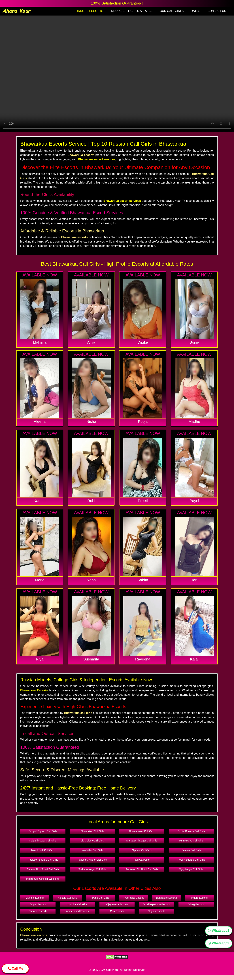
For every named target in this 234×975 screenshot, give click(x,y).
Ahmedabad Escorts (77, 911)
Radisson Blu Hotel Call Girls (141, 869)
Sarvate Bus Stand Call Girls (43, 869)
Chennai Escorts (38, 911)
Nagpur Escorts (156, 911)
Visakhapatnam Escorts (156, 904)
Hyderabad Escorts (133, 897)
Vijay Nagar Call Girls (191, 869)
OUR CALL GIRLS (172, 10)
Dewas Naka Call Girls (141, 831)
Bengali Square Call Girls (43, 831)
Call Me (15, 968)
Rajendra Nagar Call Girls (92, 859)
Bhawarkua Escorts (34, 690)
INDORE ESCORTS (90, 10)
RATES (195, 10)
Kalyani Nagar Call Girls (42, 840)
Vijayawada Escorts (117, 904)
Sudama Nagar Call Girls (92, 869)
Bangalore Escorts (166, 897)
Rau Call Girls (142, 859)
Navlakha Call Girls (92, 850)
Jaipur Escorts (38, 904)
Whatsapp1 (218, 930)
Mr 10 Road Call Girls (191, 840)
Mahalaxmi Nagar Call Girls (141, 840)
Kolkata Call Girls (67, 897)
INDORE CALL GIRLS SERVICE (131, 10)
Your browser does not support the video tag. (117, 74)
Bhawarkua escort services (96, 159)
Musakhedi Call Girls (42, 850)
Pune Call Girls (100, 897)
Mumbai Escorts (34, 897)
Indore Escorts (199, 897)
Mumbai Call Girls (77, 904)
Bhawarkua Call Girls (92, 831)
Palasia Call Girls (191, 850)
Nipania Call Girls (142, 850)
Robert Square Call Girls (191, 859)
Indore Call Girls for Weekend (42, 878)
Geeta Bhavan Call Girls (191, 831)
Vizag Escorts (196, 904)
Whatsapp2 (218, 943)
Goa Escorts (117, 911)
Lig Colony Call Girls (92, 840)
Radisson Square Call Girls (43, 859)
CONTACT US (216, 10)
